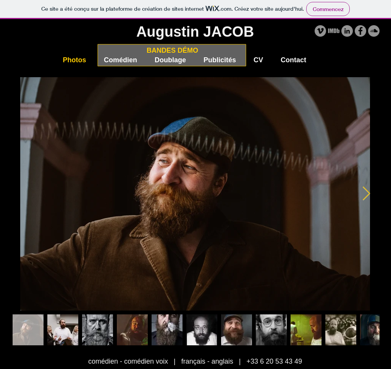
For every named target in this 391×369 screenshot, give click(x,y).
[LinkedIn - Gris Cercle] (347, 31)
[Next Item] (366, 193)
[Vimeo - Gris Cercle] (320, 31)
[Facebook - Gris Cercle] (360, 31)
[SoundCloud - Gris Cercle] (374, 31)
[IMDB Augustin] (333, 31)
